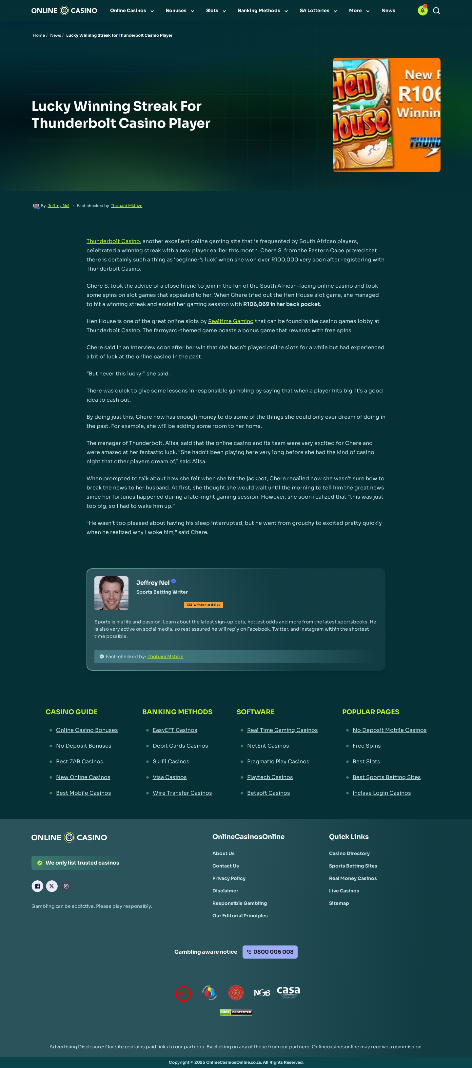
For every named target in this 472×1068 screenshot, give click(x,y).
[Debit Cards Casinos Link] (177, 746)
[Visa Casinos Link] (177, 777)
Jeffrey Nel (58, 205)
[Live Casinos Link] (344, 890)
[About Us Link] (223, 853)
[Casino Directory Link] (349, 853)
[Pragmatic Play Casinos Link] (277, 761)
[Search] (436, 11)
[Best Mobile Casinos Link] (82, 793)
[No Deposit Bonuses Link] (82, 746)
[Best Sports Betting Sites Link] (384, 777)
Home (39, 35)
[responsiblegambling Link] (210, 994)
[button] (423, 10)
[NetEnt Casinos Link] (277, 746)
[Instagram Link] (66, 886)
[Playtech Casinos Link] (277, 777)
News (55, 35)
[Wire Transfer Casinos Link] (177, 793)
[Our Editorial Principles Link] (240, 915)
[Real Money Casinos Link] (353, 878)
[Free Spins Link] (384, 746)
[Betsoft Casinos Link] (277, 793)
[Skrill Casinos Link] (177, 761)
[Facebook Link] (37, 886)
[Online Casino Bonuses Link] (82, 730)
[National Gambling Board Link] (262, 994)
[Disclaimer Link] (225, 890)
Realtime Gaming (231, 321)
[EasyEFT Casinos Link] (177, 730)
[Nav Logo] (64, 10)
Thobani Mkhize (126, 205)
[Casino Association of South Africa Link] (288, 994)
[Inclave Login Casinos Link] (384, 793)
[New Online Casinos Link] (82, 777)
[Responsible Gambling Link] (239, 903)
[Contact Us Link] (225, 865)
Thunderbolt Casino (113, 241)
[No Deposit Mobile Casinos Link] (384, 730)
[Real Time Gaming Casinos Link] (277, 730)
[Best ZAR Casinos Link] (82, 761)
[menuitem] (133, 10)
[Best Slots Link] (384, 761)
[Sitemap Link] (339, 903)
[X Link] (52, 886)
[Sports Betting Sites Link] (353, 865)
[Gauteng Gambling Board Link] (236, 994)
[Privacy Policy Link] (229, 878)
